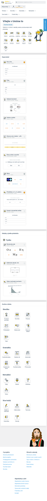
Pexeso (27, 316)
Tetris (6, 391)
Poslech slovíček (6, 316)
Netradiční (31, 11)
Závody (17, 418)
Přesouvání (28, 364)
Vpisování (27, 354)
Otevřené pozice (7, 464)
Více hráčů (5, 14)
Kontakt (17, 493)
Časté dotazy (30, 464)
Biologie (30, 34)
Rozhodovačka (6, 354)
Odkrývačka (17, 407)
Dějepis (24, 41)
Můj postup (5, 6)
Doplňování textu (6, 364)
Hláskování (17, 327)
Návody (28, 462)
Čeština (6, 34)
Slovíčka (12, 11)
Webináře (29, 466)
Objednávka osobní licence (22, 481)
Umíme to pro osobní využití (33, 457)
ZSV (6, 48)
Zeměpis (12, 41)
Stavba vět (17, 354)
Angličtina (18, 34)
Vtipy (6, 381)
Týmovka (27, 407)
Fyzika (30, 41)
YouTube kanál (7, 466)
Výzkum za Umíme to (8, 462)
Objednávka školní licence (21, 483)
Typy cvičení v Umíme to (32, 459)
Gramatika (21, 11)
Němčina (6, 41)
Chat (6, 338)
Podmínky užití (19, 490)
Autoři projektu (7, 457)
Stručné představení (8, 455)
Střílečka (27, 381)
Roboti (17, 381)
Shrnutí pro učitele (31, 455)
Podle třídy (15, 14)
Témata (4, 11)
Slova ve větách (27, 327)
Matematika (11, 34)
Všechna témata (8, 24)
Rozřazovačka (17, 364)
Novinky (5, 469)
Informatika (23, 34)
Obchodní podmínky (20, 486)
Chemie (18, 41)
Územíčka (6, 418)
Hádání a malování (6, 407)
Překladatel (6, 327)
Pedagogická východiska (9, 459)
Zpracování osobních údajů (22, 488)
